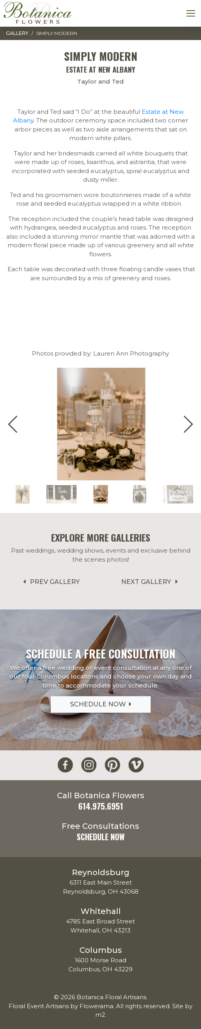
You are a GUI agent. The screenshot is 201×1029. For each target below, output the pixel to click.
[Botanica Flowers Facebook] (65, 765)
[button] (188, 424)
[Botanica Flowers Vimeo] (136, 765)
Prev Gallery (50, 582)
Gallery (17, 33)
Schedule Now (100, 704)
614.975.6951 (100, 806)
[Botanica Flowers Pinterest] (112, 765)
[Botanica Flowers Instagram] (89, 765)
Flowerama (96, 1006)
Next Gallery (151, 582)
